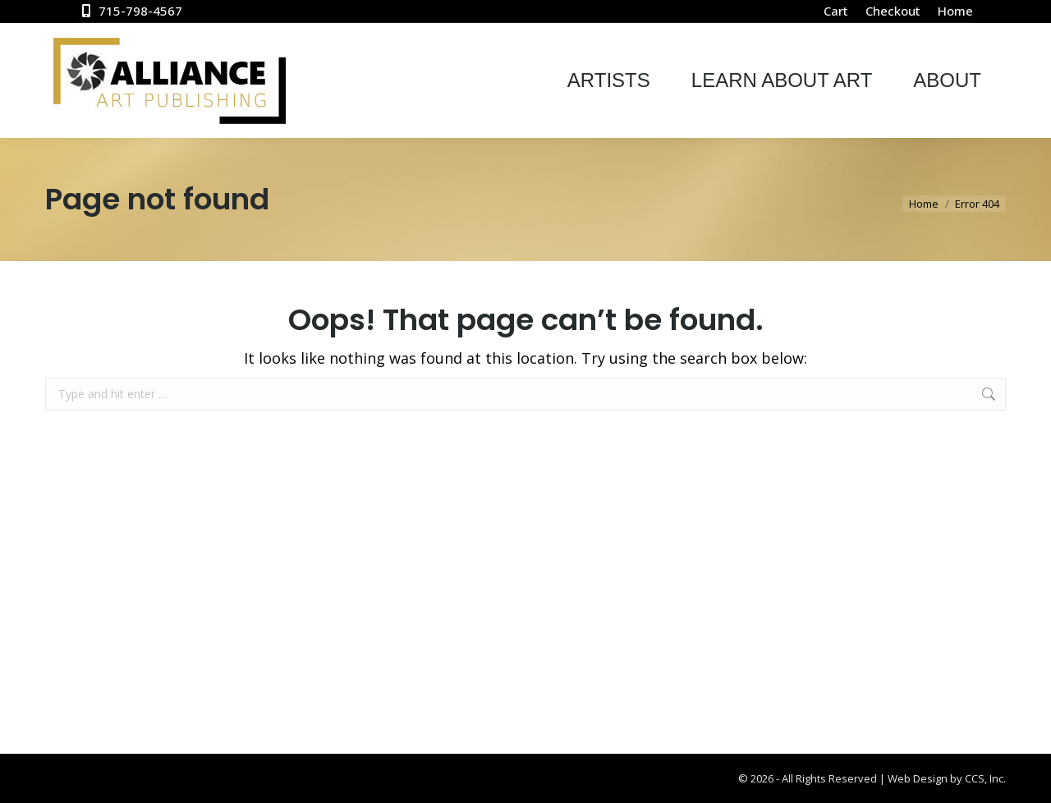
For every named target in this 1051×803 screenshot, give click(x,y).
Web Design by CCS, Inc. (947, 778)
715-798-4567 (130, 11)
